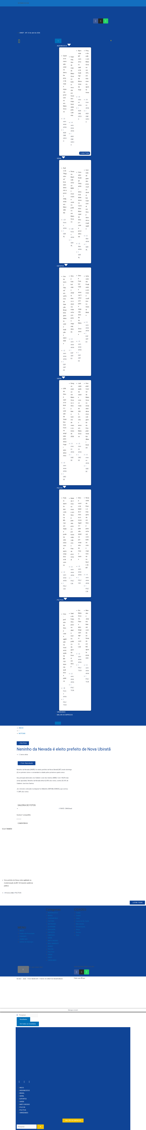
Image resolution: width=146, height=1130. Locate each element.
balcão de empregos (26, 942)
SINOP (50, 957)
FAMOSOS (51, 935)
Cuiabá (78, 915)
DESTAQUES (52, 924)
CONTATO (23, 936)
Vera (77, 935)
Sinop (78, 929)
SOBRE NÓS (24, 939)
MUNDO (50, 946)
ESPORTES (51, 932)
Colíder (78, 913)
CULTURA (51, 921)
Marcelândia (80, 924)
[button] (23, 743)
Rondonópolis (80, 927)
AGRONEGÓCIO (53, 913)
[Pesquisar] (40, 1126)
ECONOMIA (51, 927)
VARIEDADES (52, 960)
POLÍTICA (51, 952)
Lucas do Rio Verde (82, 921)
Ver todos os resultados (28, 1024)
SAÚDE (50, 955)
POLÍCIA (50, 949)
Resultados (23, 1019)
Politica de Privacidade (27, 933)
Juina (78, 918)
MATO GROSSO (53, 941)
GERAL (50, 938)
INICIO (22, 931)
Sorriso (78, 932)
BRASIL (50, 915)
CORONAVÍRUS (53, 918)
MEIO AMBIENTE (53, 943)
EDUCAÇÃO (51, 929)
